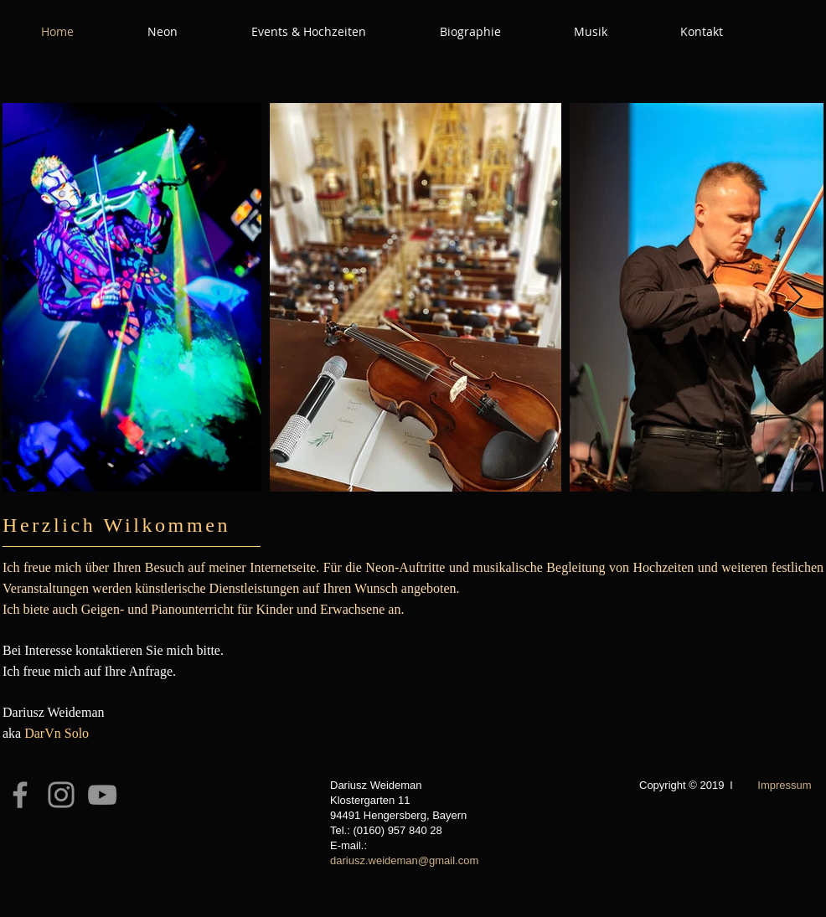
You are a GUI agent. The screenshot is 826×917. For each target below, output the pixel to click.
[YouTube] (102, 794)
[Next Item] (794, 297)
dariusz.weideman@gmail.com (404, 860)
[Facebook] (20, 794)
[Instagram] (61, 794)
